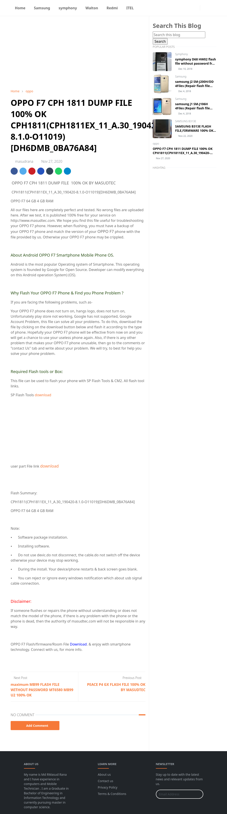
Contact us (105, 781)
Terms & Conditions (112, 794)
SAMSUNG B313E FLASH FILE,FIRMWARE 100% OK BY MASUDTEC (194, 130)
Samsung (180, 76)
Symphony (181, 54)
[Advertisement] (78, 52)
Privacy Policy (107, 787)
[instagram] (195, 8)
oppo (156, 143)
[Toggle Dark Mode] (204, 8)
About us (104, 774)
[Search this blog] (179, 34)
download (43, 394)
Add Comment (35, 725)
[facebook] (188, 8)
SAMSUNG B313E (185, 121)
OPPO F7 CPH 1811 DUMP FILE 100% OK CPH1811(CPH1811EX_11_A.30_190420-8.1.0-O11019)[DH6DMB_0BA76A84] (183, 153)
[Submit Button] (198, 794)
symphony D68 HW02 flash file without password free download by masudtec (195, 63)
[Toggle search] (212, 8)
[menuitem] (20, 8)
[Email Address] (174, 794)
